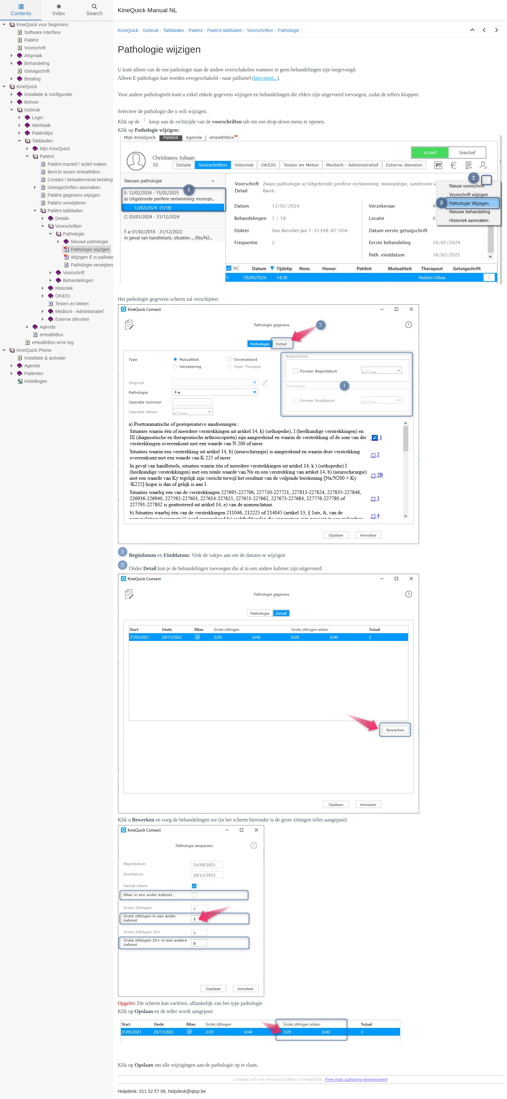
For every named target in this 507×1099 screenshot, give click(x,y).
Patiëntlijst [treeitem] (38, 133)
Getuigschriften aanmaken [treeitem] (69, 187)
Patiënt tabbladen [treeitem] (61, 211)
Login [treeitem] (33, 117)
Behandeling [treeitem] (32, 63)
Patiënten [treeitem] (29, 373)
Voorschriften (260, 30)
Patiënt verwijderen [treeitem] (62, 203)
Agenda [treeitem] (43, 327)
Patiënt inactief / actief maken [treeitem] (73, 164)
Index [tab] (58, 10)
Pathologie (288, 30)
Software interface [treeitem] (38, 32)
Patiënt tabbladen (225, 30)
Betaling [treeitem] (28, 79)
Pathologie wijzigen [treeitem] (86, 249)
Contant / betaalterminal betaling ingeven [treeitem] (84, 179)
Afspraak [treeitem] (29, 55)
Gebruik (151, 30)
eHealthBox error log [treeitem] (48, 342)
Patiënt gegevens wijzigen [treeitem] (69, 195)
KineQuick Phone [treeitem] (29, 350)
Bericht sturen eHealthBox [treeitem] (69, 172)
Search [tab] (94, 10)
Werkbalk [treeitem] (37, 125)
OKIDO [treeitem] (58, 296)
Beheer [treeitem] (27, 102)
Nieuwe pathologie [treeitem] (85, 242)
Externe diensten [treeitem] (68, 319)
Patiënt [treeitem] (27, 40)
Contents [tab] (21, 10)
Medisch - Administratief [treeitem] (75, 311)
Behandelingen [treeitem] (74, 280)
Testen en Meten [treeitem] (68, 304)
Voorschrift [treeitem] (31, 48)
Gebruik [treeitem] (28, 110)
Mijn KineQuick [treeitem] (50, 148)
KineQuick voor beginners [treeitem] (38, 24)
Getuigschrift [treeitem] (33, 71)
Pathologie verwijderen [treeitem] (89, 265)
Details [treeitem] (58, 218)
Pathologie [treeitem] (69, 234)
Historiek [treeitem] (60, 288)
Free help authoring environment (356, 1079)
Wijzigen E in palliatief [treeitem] (88, 257)
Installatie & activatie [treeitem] (41, 358)
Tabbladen (173, 30)
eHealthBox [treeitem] (47, 335)
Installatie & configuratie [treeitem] (44, 94)
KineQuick (128, 30)
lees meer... (265, 78)
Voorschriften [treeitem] (64, 226)
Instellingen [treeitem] (31, 381)
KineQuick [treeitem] (22, 86)
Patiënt (196, 30)
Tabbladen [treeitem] (38, 141)
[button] (472, 30)
